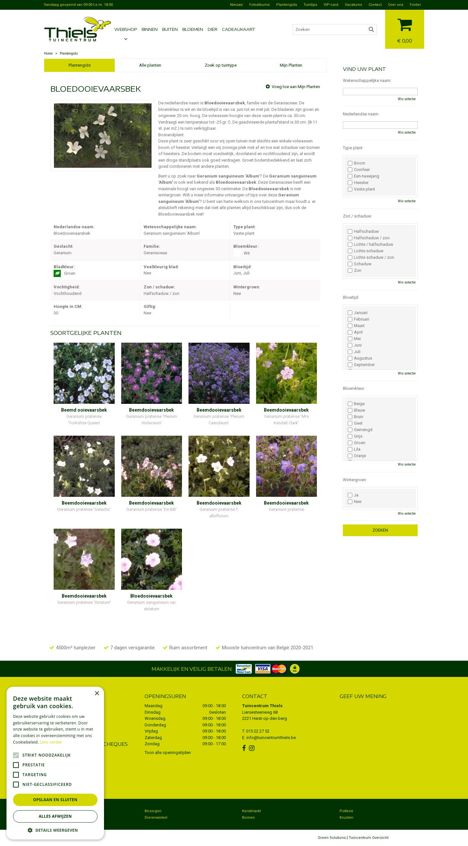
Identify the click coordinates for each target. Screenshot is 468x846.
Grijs (355, 436)
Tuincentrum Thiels (262, 705)
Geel (355, 423)
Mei (354, 339)
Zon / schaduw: (357, 216)
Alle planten (150, 65)
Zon (354, 270)
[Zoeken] (334, 29)
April (355, 332)
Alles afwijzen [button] (55, 816)
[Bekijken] (404, 28)
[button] (55, 830)
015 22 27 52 (257, 731)
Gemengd (360, 430)
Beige (356, 404)
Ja (353, 495)
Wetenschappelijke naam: (367, 80)
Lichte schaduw (366, 251)
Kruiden (346, 817)
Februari (358, 319)
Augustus (360, 358)
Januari (358, 313)
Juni (355, 345)
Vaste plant (361, 189)
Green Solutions (332, 838)
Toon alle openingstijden (168, 752)
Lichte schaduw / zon (371, 257)
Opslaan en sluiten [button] (55, 799)
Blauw (356, 410)
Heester (358, 182)
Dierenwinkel (156, 817)
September (361, 365)
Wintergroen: (355, 479)
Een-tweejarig (363, 176)
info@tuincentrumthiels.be (271, 737)
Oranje (357, 456)
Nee (354, 501)
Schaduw (359, 264)
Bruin (355, 417)
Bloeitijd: (351, 297)
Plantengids (80, 65)
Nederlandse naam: (361, 114)
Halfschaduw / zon (369, 238)
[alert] (55, 763)
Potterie (346, 811)
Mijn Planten (291, 65)
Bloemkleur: (354, 388)
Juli (354, 352)
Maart (356, 326)
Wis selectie (407, 99)
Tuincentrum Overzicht (368, 838)
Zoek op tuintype (221, 65)
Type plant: (353, 147)
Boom (356, 163)
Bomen (248, 817)
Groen (356, 443)
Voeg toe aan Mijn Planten (296, 86)
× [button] (96, 693)
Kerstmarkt (251, 811)
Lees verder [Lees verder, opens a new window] (51, 742)
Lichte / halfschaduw (370, 244)
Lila (354, 449)
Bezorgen (153, 811)
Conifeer (359, 169)
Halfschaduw (363, 231)
